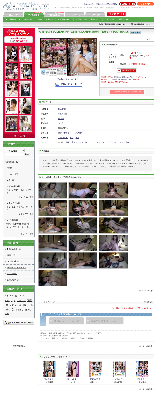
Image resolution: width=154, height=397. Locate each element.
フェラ (109, 142)
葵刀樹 (61, 119)
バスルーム (99, 142)
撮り (26, 305)
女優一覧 (49, 19)
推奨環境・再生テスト (16, 267)
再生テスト (130, 77)
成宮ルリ (14, 305)
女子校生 (15, 190)
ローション (118, 142)
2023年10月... (96, 379)
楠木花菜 (62, 109)
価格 (122, 55)
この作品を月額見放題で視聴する (127, 91)
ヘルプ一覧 (109, 19)
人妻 (8, 190)
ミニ (13, 207)
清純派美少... (49, 379)
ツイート (150, 39)
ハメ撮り (79, 133)
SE (27, 296)
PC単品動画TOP (13, 19)
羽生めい (20, 310)
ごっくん (21, 300)
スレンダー (63, 138)
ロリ (8, 207)
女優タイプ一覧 (25, 214)
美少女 (10, 309)
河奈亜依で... (142, 379)
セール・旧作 (12, 174)
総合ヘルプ (88, 4)
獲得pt (123, 64)
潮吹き (9, 224)
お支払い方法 (81, 19)
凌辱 (29, 300)
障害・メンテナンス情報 (106, 4)
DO (11, 296)
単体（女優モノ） (65, 133)
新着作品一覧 (12, 162)
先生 (8, 193)
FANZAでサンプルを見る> (69, 79)
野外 (24, 224)
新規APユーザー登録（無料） (122, 79)
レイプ (28, 190)
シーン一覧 (27, 234)
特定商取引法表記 (19, 346)
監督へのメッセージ (71, 84)
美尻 (77, 138)
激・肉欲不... (72, 379)
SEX (7, 300)
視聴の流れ (96, 19)
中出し (61, 142)
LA (20, 296)
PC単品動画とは (65, 19)
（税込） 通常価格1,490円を (139, 55)
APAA (60, 114)
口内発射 (17, 224)
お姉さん (20, 207)
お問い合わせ (124, 19)
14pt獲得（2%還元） (138, 64)
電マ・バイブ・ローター (82, 142)
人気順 (39, 19)
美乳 (71, 138)
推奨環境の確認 (119, 77)
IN (16, 296)
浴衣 (127, 142)
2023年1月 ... (119, 379)
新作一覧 (28, 19)
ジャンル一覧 (26, 197)
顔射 (68, 142)
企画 (22, 190)
